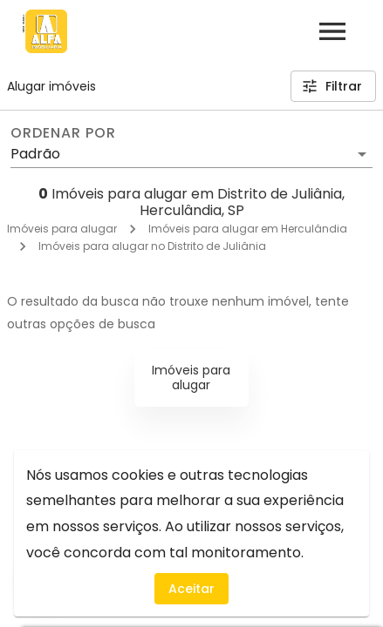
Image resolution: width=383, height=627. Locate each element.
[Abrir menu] (332, 31)
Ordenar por (62, 133)
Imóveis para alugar (62, 228)
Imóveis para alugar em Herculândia (247, 228)
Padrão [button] (35, 154)
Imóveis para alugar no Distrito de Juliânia (152, 246)
